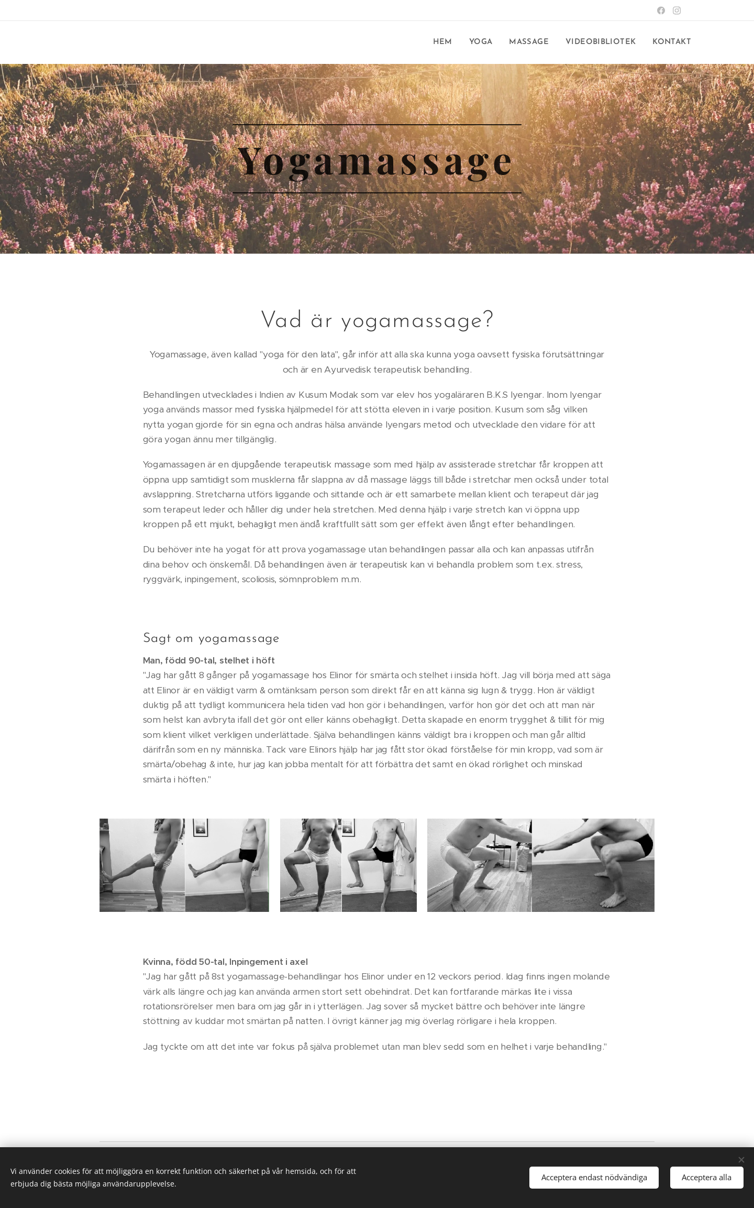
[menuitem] (448, 42)
